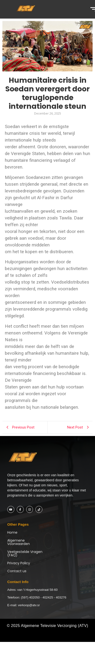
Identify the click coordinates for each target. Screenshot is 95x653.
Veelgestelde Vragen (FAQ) (24, 553)
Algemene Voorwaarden (18, 542)
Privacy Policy (18, 563)
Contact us (16, 571)
